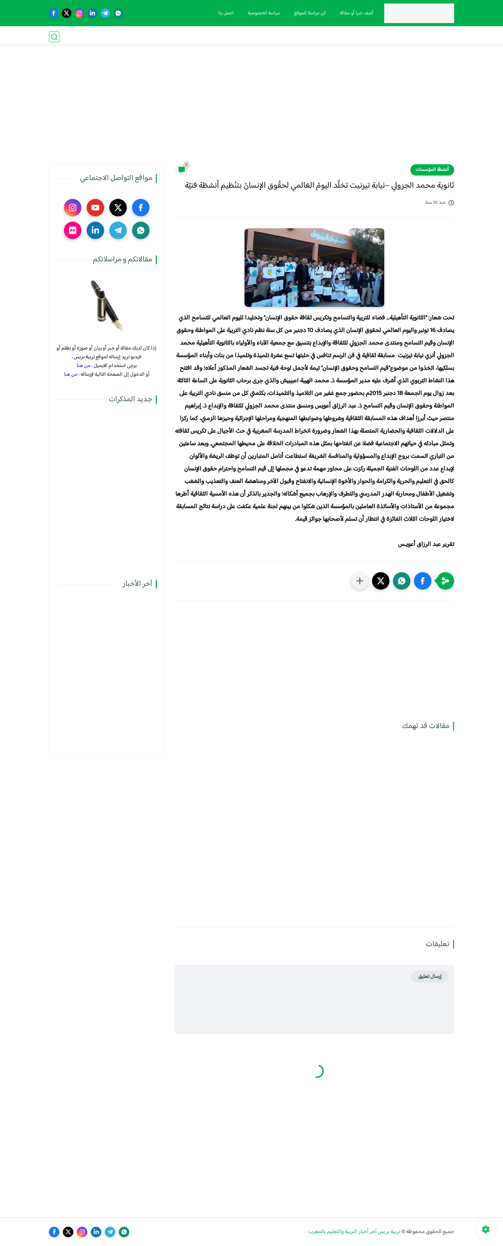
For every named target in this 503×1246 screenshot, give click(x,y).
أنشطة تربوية (268, 37)
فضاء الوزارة (441, 37)
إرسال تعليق (430, 976)
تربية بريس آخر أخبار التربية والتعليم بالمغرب (354, 1232)
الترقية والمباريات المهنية (314, 37)
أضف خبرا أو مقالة (355, 13)
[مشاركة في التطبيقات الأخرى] (360, 581)
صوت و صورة (233, 37)
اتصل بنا (224, 13)
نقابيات (392, 37)
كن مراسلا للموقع (309, 13)
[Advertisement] (251, 110)
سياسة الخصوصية (262, 13)
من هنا (83, 365)
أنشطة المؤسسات (432, 170)
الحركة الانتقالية (363, 37)
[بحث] (54, 36)
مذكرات (414, 37)
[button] (422, 581)
